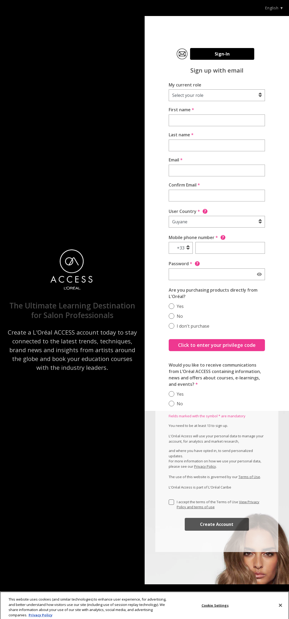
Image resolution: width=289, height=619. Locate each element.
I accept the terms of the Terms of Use (218, 504)
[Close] (280, 607)
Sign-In (222, 54)
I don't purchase (193, 326)
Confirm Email (184, 185)
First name (181, 110)
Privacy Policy (205, 466)
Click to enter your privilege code (217, 345)
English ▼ (274, 7)
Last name (181, 135)
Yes (180, 306)
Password (184, 264)
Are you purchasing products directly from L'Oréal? (213, 293)
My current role (185, 85)
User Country (188, 211)
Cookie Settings (215, 607)
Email (176, 160)
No (180, 316)
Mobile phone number (197, 237)
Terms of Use (249, 476)
